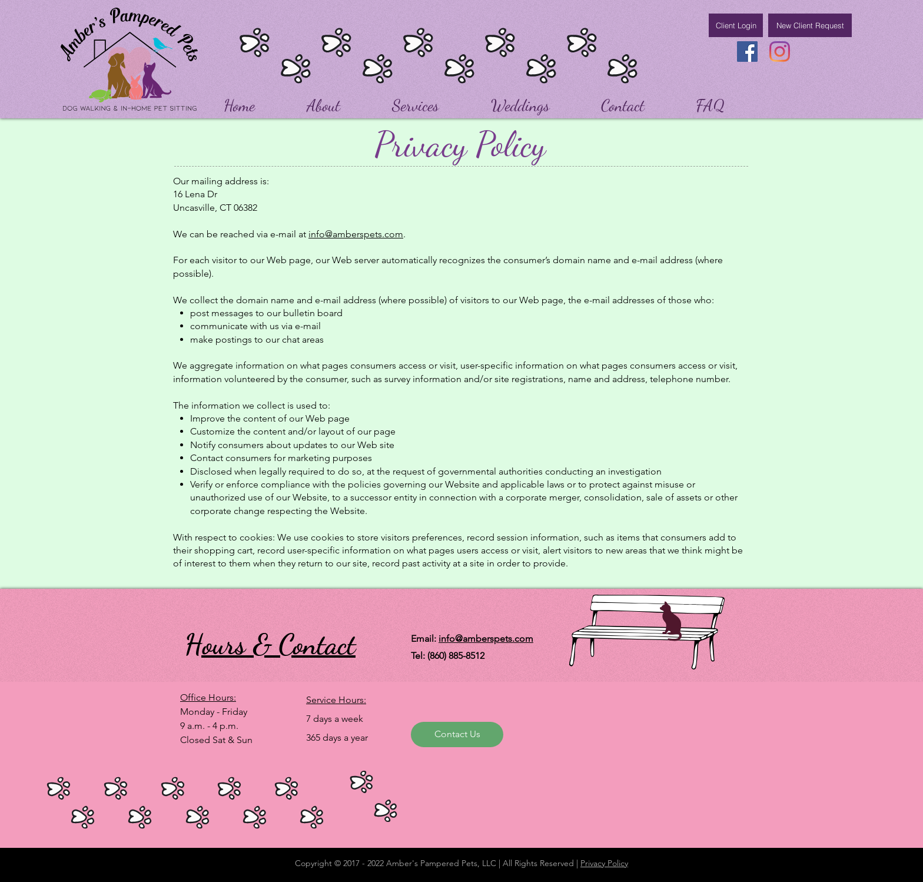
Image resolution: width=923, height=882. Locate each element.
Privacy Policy (604, 863)
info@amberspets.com (355, 234)
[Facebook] (747, 51)
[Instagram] (779, 51)
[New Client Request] (810, 25)
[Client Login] (736, 25)
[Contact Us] (457, 734)
